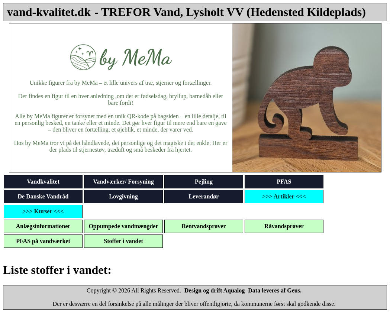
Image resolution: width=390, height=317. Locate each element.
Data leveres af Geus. (275, 290)
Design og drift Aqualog (214, 290)
